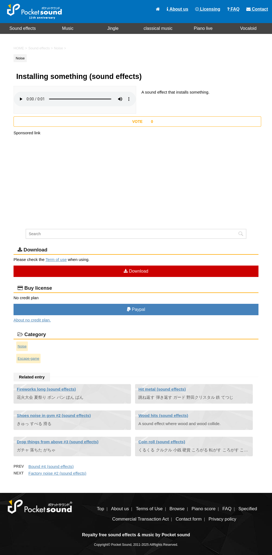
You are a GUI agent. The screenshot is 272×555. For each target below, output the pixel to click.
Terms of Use (149, 508)
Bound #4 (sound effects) (51, 466)
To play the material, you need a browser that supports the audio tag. (75, 99)
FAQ (233, 9)
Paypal (136, 309)
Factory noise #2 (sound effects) (57, 473)
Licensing (207, 9)
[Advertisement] (136, 174)
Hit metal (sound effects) (162, 389)
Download (136, 271)
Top (100, 508)
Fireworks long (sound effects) (46, 389)
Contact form (189, 519)
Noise (22, 346)
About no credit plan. (32, 320)
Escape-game (28, 358)
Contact (257, 9)
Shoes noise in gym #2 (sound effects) (54, 415)
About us (177, 9)
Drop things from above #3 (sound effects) (58, 441)
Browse (177, 508)
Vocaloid (248, 28)
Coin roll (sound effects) (161, 441)
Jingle (113, 28)
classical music (158, 28)
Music (67, 28)
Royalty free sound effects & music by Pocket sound (136, 534)
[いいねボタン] (137, 121)
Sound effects (22, 28)
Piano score (204, 508)
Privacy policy (222, 519)
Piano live (203, 28)
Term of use (56, 259)
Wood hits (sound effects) (163, 415)
